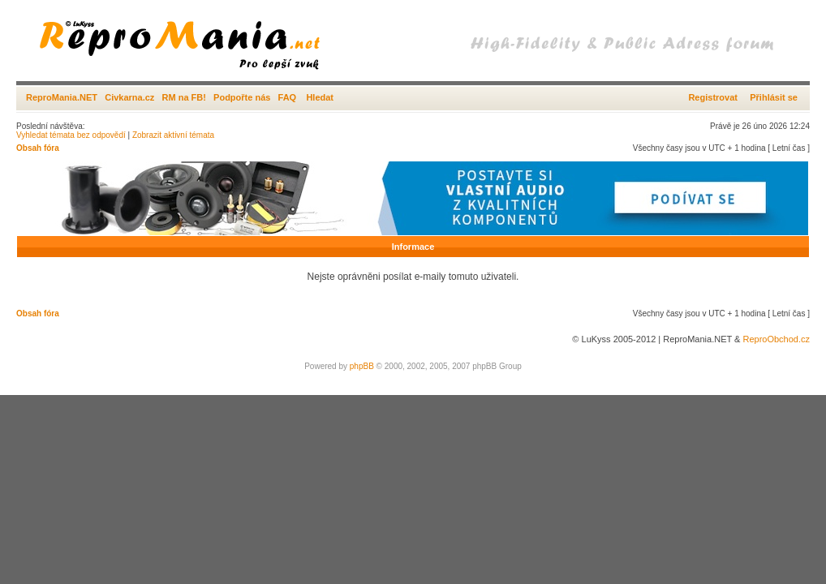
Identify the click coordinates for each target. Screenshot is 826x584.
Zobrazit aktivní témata (173, 135)
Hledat (319, 97)
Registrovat (713, 97)
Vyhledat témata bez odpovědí (71, 135)
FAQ (287, 97)
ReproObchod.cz (776, 339)
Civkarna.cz (129, 97)
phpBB (362, 366)
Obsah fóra (37, 148)
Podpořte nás (241, 97)
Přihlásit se (774, 97)
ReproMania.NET (61, 97)
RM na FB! (184, 97)
